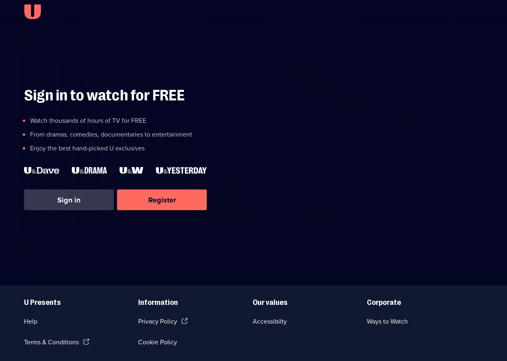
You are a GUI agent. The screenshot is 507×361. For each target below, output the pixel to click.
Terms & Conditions (51, 342)
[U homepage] (32, 11)
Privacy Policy (157, 321)
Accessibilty (270, 321)
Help (30, 321)
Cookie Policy (157, 342)
